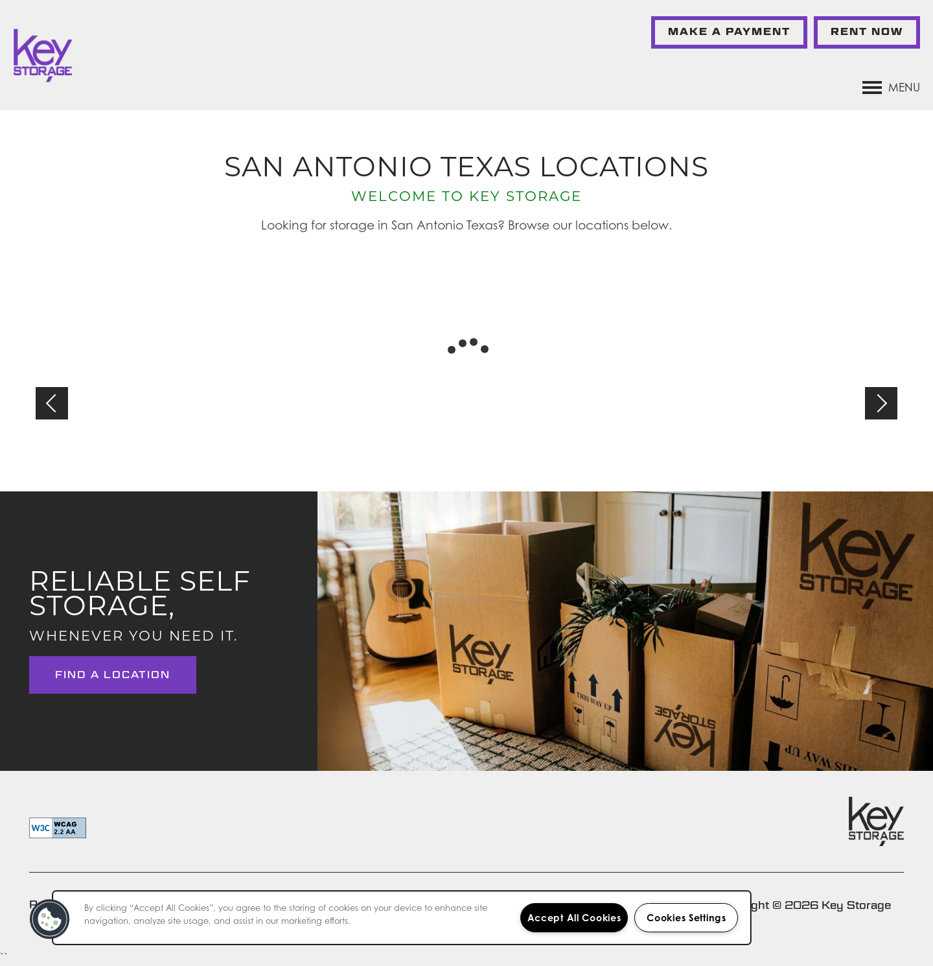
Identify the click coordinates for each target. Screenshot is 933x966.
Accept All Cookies (574, 917)
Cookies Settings (686, 917)
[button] (729, 32)
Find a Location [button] (112, 674)
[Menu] (891, 87)
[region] (402, 917)
